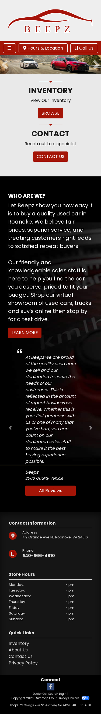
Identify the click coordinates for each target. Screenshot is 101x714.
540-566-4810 (38, 556)
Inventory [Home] (19, 643)
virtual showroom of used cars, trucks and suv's (49, 303)
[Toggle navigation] (9, 48)
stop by (77, 311)
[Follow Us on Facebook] (50, 687)
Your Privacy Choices (70, 698)
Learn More (25, 332)
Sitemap (42, 698)
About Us (18, 650)
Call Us (84, 48)
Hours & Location (43, 48)
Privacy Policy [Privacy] (23, 663)
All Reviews (50, 490)
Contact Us (21, 656)
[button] (4, 64)
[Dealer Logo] (50, 20)
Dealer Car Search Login (50, 694)
